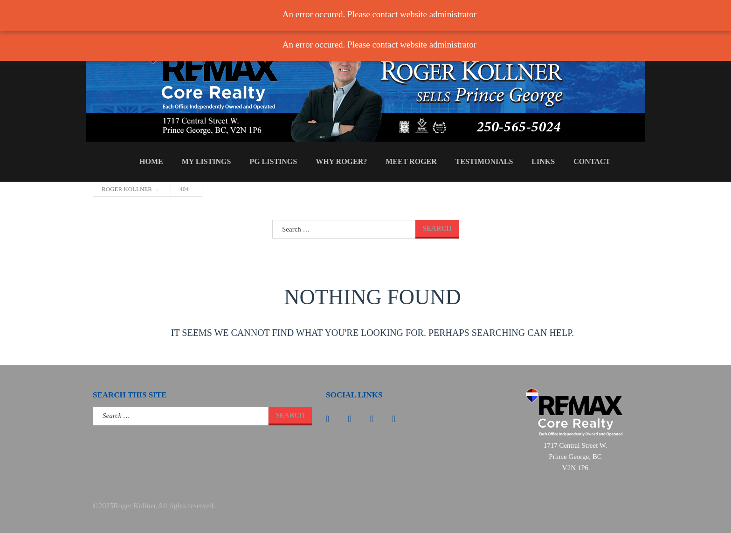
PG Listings (273, 161)
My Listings (206, 161)
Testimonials (484, 161)
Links (543, 161)
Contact (591, 161)
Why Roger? (341, 161)
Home (151, 161)
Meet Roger (411, 161)
